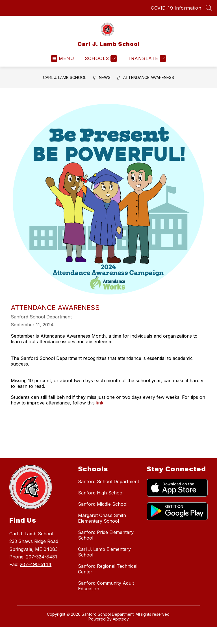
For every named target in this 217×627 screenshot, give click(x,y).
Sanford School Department (108, 481)
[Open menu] (62, 58)
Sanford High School (100, 493)
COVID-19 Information (176, 8)
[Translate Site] (146, 58)
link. (100, 403)
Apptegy (121, 619)
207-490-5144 (35, 564)
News (104, 77)
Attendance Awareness (148, 77)
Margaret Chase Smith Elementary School (102, 518)
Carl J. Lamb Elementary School (104, 552)
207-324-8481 (41, 557)
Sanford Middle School (102, 504)
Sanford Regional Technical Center (107, 569)
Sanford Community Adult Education (106, 585)
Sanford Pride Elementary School (106, 535)
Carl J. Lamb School (64, 77)
